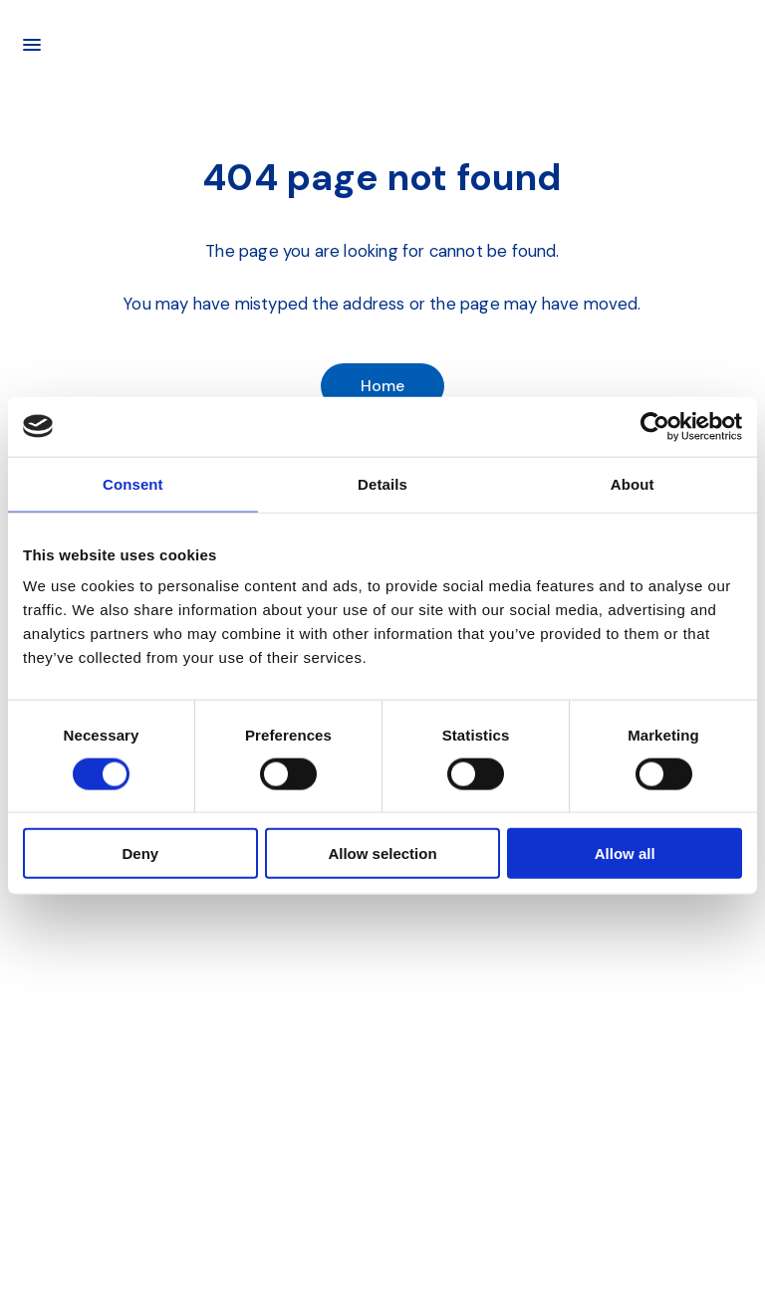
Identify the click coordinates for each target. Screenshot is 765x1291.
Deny (140, 853)
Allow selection (382, 853)
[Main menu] (32, 45)
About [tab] (632, 483)
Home (383, 385)
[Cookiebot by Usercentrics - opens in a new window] (655, 426)
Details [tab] (382, 483)
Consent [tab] (133, 483)
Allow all (625, 853)
